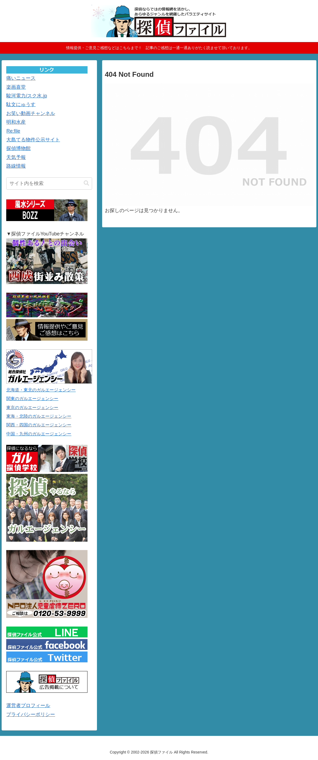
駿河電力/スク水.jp (26, 95)
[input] (49, 183)
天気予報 (16, 157)
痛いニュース (20, 78)
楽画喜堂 (16, 87)
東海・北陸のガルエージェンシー (38, 416)
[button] (86, 183)
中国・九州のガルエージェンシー (38, 434)
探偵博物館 (18, 148)
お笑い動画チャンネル (30, 113)
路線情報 (16, 166)
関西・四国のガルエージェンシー (38, 425)
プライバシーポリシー (30, 714)
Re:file (13, 131)
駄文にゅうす (20, 104)
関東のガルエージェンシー (32, 398)
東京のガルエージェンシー (32, 407)
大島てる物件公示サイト (33, 139)
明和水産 (16, 122)
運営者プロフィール (28, 705)
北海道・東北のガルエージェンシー (41, 390)
